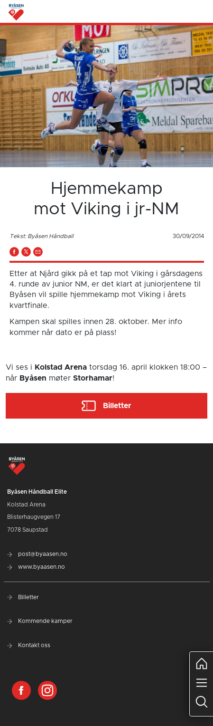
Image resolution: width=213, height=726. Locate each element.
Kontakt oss (28, 645)
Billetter (23, 597)
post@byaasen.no (37, 554)
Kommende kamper (40, 621)
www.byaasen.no (36, 567)
